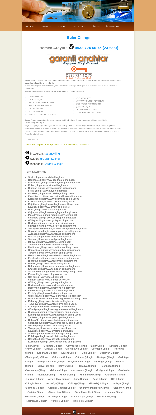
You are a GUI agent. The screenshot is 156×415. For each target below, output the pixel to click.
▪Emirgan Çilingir (35, 379)
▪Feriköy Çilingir (37, 392)
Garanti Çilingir (53, 163)
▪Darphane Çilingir (116, 374)
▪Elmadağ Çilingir (100, 383)
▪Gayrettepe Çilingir (77, 346)
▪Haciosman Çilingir (83, 370)
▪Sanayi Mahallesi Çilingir (52, 361)
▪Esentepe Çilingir (102, 348)
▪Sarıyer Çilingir (46, 366)
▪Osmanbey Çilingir (37, 370)
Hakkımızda (46, 26)
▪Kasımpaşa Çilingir (37, 401)
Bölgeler (61, 26)
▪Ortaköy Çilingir (54, 348)
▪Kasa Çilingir (82, 379)
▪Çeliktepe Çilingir (62, 357)
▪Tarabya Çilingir (88, 366)
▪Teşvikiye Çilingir (36, 396)
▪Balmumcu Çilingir (92, 374)
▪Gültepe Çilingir (85, 357)
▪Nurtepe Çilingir (106, 357)
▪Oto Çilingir (118, 379)
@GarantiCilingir (50, 158)
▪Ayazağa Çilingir (104, 361)
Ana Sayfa (29, 26)
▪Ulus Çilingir (89, 353)
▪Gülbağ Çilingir (78, 383)
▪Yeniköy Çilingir (60, 401)
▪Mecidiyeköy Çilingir (38, 357)
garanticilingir (52, 153)
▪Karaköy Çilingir (56, 383)
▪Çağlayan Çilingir (110, 353)
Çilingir (79, 37)
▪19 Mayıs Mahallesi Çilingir (95, 388)
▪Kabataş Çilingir (115, 392)
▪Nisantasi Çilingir (48, 374)
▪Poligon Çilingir (106, 370)
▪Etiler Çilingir (99, 346)
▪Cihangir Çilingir (59, 396)
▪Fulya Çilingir (34, 348)
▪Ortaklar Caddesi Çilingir (63, 388)
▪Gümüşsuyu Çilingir (83, 396)
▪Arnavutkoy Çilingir (59, 379)
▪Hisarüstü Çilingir (108, 396)
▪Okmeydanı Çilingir (60, 392)
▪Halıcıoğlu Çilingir (83, 401)
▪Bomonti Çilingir (35, 388)
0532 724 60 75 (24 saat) (96, 48)
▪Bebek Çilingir (69, 374)
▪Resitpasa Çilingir (111, 366)
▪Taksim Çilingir (60, 370)
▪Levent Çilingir (70, 353)
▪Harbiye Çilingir (122, 383)
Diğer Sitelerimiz (79, 26)
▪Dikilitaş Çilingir (119, 346)
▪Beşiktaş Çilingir (53, 346)
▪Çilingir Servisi (35, 383)
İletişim (96, 26)
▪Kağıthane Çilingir (47, 353)
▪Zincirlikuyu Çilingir (78, 348)
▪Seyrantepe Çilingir (80, 361)
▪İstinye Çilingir (67, 366)
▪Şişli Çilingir (33, 346)
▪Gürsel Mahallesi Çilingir (89, 392)
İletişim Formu (112, 26)
